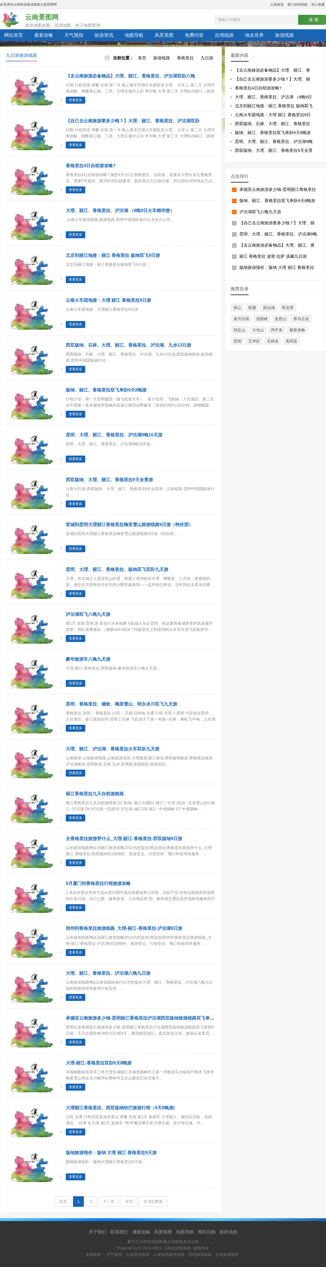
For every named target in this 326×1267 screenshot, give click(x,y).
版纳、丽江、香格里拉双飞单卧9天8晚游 (106, 390)
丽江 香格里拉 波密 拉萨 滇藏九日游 (273, 256)
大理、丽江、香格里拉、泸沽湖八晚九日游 (108, 973)
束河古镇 (241, 319)
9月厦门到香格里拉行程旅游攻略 (98, 883)
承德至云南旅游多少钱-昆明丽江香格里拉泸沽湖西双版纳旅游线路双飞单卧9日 (143, 1018)
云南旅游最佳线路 (168, 1254)
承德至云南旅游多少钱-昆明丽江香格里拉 (277, 189)
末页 (129, 1201)
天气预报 (73, 35)
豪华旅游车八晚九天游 (88, 659)
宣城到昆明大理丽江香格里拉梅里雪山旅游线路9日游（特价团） (129, 524)
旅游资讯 (103, 35)
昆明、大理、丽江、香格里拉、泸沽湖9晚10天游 (114, 434)
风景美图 (164, 35)
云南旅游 (277, 4)
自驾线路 (224, 35)
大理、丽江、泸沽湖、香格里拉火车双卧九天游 (112, 748)
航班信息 (228, 1232)
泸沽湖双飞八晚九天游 (88, 614)
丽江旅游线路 (298, 4)
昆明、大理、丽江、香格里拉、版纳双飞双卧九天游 (117, 569)
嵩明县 (291, 341)
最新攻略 (43, 35)
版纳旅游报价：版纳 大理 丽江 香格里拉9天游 (111, 1152)
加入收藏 (318, 4)
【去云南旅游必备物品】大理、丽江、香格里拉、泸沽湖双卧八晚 (130, 76)
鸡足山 (239, 330)
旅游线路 (284, 35)
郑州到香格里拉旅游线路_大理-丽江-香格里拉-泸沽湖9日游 (124, 928)
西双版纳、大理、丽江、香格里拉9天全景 (273, 150)
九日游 (207, 57)
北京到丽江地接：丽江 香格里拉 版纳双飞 (273, 105)
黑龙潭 (287, 307)
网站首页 (13, 35)
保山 (237, 307)
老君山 (280, 319)
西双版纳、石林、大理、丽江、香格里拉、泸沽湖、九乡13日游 (128, 345)
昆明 (237, 341)
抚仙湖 (269, 307)
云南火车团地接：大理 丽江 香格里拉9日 (273, 114)
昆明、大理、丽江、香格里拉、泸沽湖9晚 (273, 141)
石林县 (273, 341)
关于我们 (97, 1232)
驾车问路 (207, 1232)
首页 (142, 57)
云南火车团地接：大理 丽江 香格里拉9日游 (108, 300)
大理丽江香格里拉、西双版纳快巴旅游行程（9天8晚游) (120, 1107)
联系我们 (119, 1232)
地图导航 (134, 35)
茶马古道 (301, 319)
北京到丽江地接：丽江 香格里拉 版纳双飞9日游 (113, 255)
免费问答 (194, 35)
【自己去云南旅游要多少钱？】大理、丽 (272, 79)
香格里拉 (185, 57)
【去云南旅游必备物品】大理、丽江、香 (272, 70)
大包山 (258, 330)
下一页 (109, 1201)
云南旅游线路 (137, 1254)
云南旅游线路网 (177, 1248)
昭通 (252, 307)
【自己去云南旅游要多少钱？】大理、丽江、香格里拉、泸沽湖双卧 (133, 120)
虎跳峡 (262, 319)
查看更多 (75, 100)
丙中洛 (277, 330)
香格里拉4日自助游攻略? (91, 165)
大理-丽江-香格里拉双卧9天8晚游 (99, 1063)
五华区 (254, 341)
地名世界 (254, 35)
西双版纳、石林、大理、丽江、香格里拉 (272, 123)
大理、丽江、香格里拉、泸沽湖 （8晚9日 (273, 96)
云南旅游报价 (227, 1254)
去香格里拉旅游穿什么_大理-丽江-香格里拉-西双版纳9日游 (124, 838)
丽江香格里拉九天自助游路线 (95, 793)
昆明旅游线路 (200, 1254)
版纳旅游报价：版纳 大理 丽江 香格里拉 (276, 267)
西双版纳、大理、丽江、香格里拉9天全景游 (109, 479)
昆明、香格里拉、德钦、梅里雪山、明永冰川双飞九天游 (121, 704)
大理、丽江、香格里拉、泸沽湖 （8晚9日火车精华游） (120, 210)
